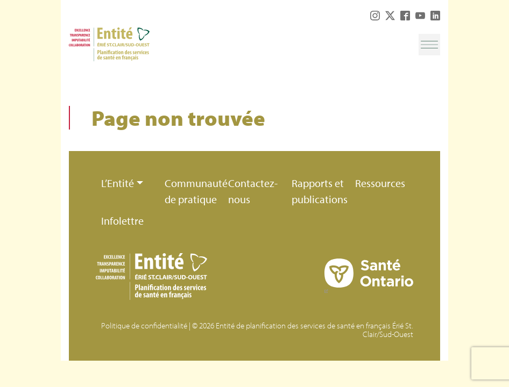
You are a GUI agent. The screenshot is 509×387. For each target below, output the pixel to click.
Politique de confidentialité (144, 325)
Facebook (405, 15)
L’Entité (117, 183)
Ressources (380, 183)
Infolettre (122, 220)
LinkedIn (435, 15)
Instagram (375, 15)
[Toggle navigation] (429, 44)
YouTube (420, 15)
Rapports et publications (320, 191)
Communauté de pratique (194, 191)
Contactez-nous (253, 191)
